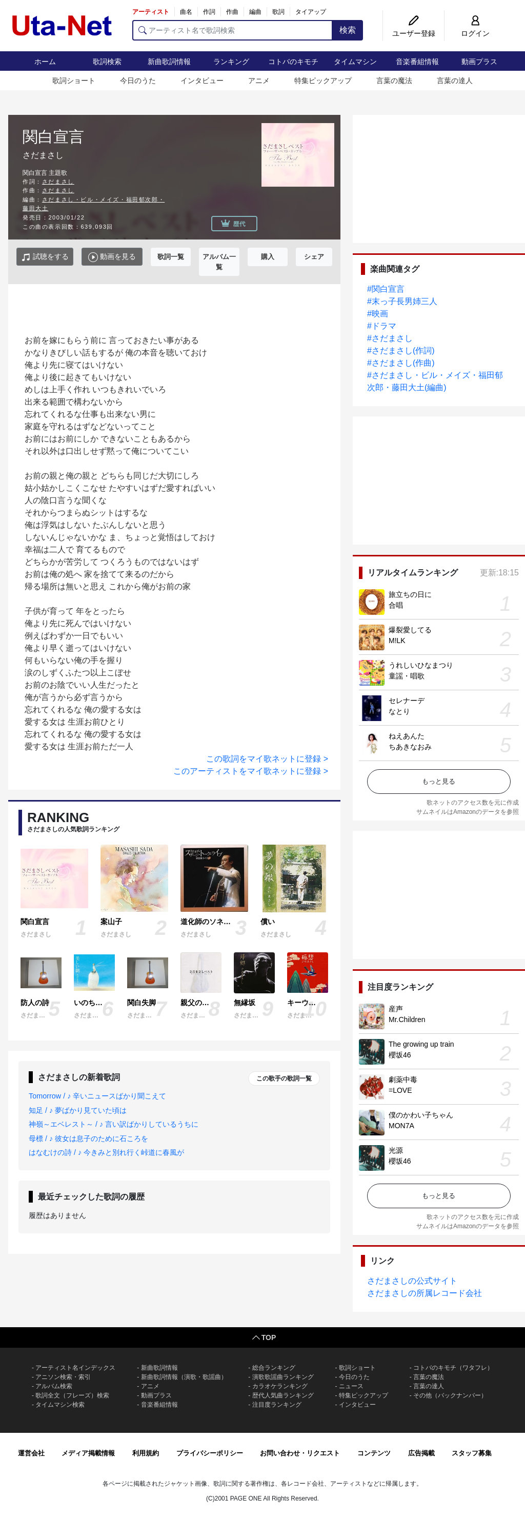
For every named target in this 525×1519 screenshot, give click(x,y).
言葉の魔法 (394, 80)
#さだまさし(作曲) (401, 362)
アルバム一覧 (219, 262)
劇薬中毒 (403, 1079)
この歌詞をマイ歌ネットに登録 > (267, 758)
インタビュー (202, 80)
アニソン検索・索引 (63, 1377)
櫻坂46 (400, 1055)
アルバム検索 (53, 1386)
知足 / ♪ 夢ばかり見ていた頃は (78, 1110)
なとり (399, 711)
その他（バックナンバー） (450, 1395)
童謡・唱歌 (407, 676)
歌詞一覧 (170, 257)
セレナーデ (407, 700)
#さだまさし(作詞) (401, 350)
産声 (396, 1009)
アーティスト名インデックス (75, 1367)
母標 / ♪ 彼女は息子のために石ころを (88, 1138)
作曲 (232, 11)
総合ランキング (273, 1367)
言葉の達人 (455, 80)
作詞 (209, 11)
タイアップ (310, 11)
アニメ (259, 80)
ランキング (231, 61)
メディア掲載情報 (88, 1453)
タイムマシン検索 (60, 1404)
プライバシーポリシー (209, 1453)
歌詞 (278, 11)
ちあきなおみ (410, 747)
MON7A (401, 1126)
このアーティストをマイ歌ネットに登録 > (250, 771)
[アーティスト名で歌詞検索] (232, 30)
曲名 (186, 11)
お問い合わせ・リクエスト (300, 1453)
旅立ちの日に (410, 594)
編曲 (255, 11)
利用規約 (145, 1453)
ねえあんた (407, 736)
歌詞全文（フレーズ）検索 (72, 1395)
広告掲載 (421, 1453)
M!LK (397, 640)
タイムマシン (355, 61)
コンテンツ (374, 1453)
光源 (396, 1150)
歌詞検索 (107, 61)
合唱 (396, 605)
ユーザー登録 (413, 33)
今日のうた (138, 80)
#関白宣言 (386, 289)
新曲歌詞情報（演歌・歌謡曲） (184, 1377)
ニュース (351, 1386)
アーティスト (150, 11)
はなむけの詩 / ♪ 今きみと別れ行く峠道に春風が (106, 1152)
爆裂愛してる (410, 630)
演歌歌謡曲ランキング (283, 1377)
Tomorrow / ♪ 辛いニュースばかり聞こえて (97, 1096)
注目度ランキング (276, 1404)
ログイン (475, 33)
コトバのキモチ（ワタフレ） (453, 1367)
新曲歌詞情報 (169, 61)
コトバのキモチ (293, 61)
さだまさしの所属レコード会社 (424, 1293)
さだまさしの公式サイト (412, 1280)
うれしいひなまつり (421, 665)
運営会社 (31, 1453)
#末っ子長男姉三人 (402, 301)
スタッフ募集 (472, 1453)
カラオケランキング (280, 1386)
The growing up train (421, 1044)
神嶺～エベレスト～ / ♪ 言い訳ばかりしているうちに (113, 1124)
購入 (267, 257)
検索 (347, 30)
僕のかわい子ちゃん (421, 1115)
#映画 (377, 313)
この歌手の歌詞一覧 (284, 1078)
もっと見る (438, 781)
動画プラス (479, 61)
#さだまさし (390, 338)
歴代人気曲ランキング (283, 1395)
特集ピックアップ (323, 80)
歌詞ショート (73, 80)
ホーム (45, 61)
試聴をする (45, 257)
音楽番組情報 (417, 61)
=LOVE (400, 1090)
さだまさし (58, 181)
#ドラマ (381, 326)
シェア (314, 257)
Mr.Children (407, 1019)
